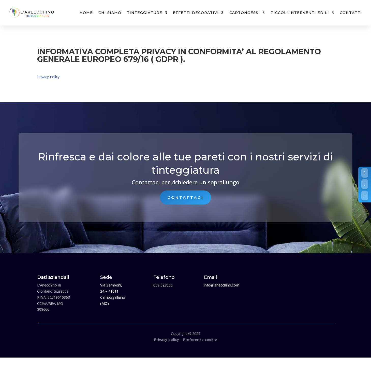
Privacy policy (166, 339)
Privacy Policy (48, 76)
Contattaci (185, 197)
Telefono (164, 277)
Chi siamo (109, 12)
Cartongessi (244, 12)
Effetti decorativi (196, 12)
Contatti (351, 12)
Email (210, 277)
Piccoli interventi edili (300, 12)
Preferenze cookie (200, 339)
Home (86, 12)
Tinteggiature (144, 12)
